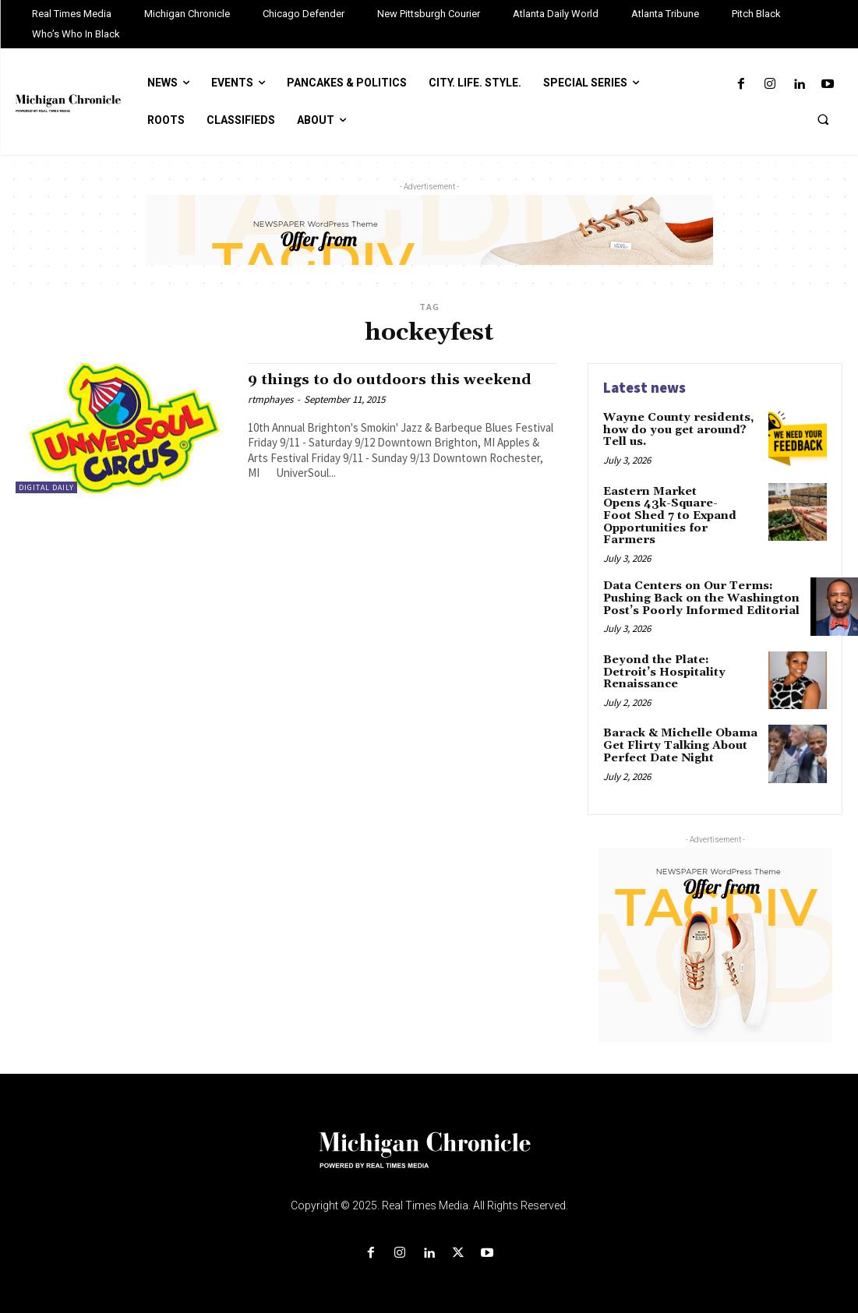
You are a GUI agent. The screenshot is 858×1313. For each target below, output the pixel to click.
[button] (822, 119)
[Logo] (429, 1158)
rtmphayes (270, 399)
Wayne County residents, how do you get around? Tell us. (675, 430)
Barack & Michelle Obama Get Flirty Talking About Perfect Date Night (679, 744)
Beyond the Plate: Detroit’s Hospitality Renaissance (663, 670)
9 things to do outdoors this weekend (394, 379)
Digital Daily (46, 487)
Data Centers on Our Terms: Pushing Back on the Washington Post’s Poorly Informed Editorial (700, 597)
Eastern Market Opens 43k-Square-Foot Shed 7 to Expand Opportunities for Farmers (668, 516)
